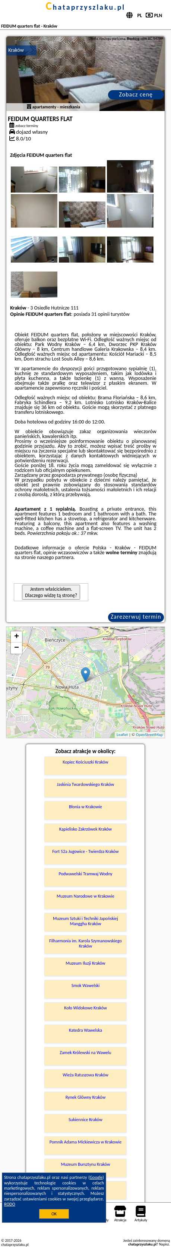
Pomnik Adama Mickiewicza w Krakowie (85, 1142)
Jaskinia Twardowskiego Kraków (85, 784)
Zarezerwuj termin (136, 616)
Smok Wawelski (86, 985)
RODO (9, 1204)
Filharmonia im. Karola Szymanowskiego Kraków (85, 943)
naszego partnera (55, 557)
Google (96, 1177)
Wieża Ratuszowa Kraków (85, 1075)
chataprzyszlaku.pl (86, 7)
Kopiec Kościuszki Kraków (85, 762)
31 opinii (100, 314)
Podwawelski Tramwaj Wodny (86, 873)
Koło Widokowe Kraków (85, 1007)
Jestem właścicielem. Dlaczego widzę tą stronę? (51, 592)
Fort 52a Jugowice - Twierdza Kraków (85, 851)
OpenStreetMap (149, 734)
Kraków (16, 50)
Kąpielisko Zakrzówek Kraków (85, 829)
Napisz (164, 1244)
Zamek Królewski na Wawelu (85, 1052)
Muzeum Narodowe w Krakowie (85, 896)
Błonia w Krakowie (85, 806)
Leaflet (122, 734)
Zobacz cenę (136, 94)
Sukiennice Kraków (85, 1119)
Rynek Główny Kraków (85, 1097)
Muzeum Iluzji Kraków (85, 963)
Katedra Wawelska (85, 1030)
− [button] (16, 648)
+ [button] (16, 636)
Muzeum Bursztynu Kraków (85, 1164)
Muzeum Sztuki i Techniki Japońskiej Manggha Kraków (85, 921)
